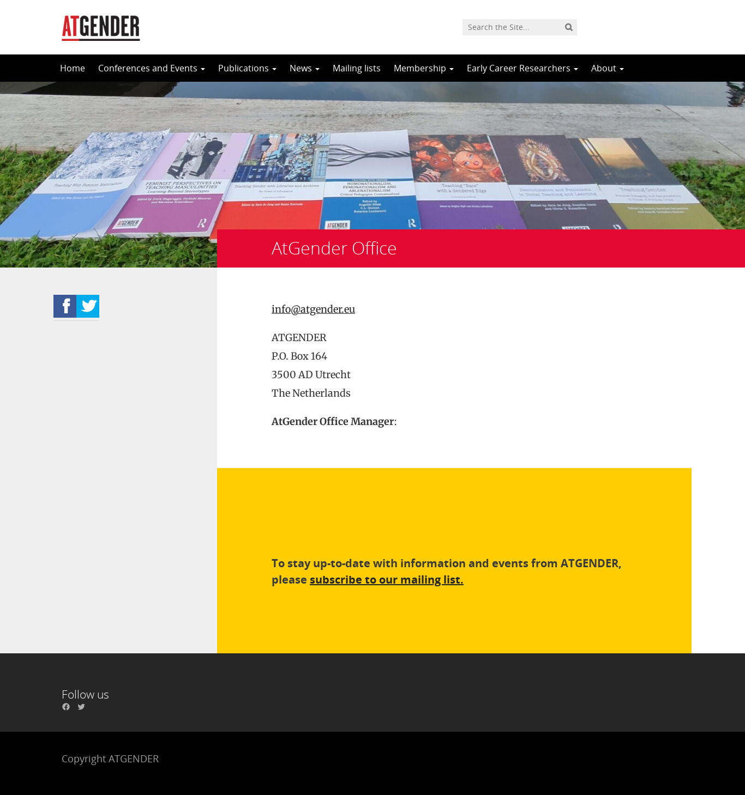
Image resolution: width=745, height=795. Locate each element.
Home (72, 68)
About (607, 68)
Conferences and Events (151, 68)
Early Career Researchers (522, 68)
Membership (424, 68)
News (305, 68)
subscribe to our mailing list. (387, 579)
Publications (247, 68)
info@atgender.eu (313, 309)
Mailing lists (357, 68)
